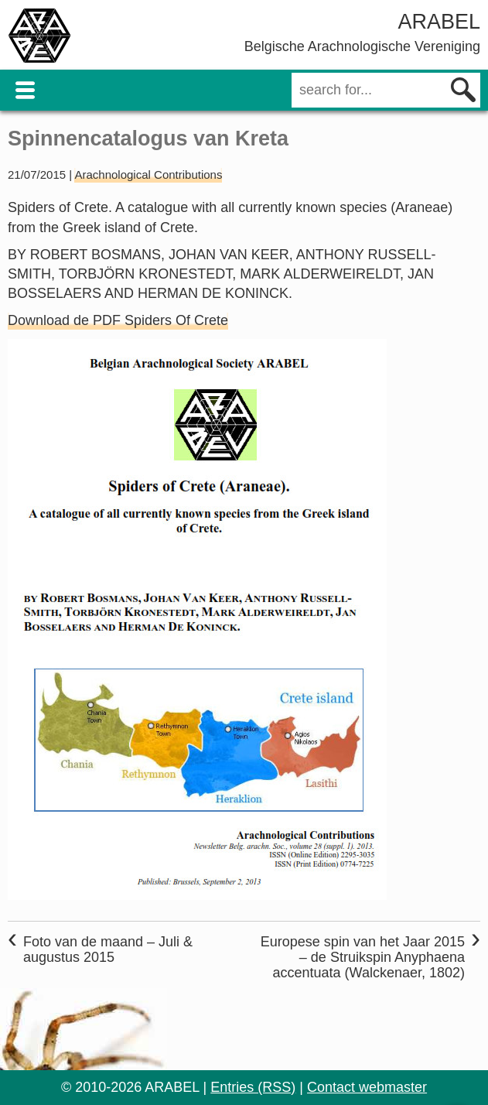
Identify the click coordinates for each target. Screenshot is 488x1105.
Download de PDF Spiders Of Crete (118, 320)
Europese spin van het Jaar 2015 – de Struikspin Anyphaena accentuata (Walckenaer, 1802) (363, 957)
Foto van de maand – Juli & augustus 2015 (108, 949)
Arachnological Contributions (148, 174)
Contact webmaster (367, 1087)
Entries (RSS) (252, 1087)
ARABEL (439, 21)
